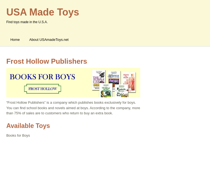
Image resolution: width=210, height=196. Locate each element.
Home (15, 40)
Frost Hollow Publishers (46, 61)
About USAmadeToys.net (49, 40)
